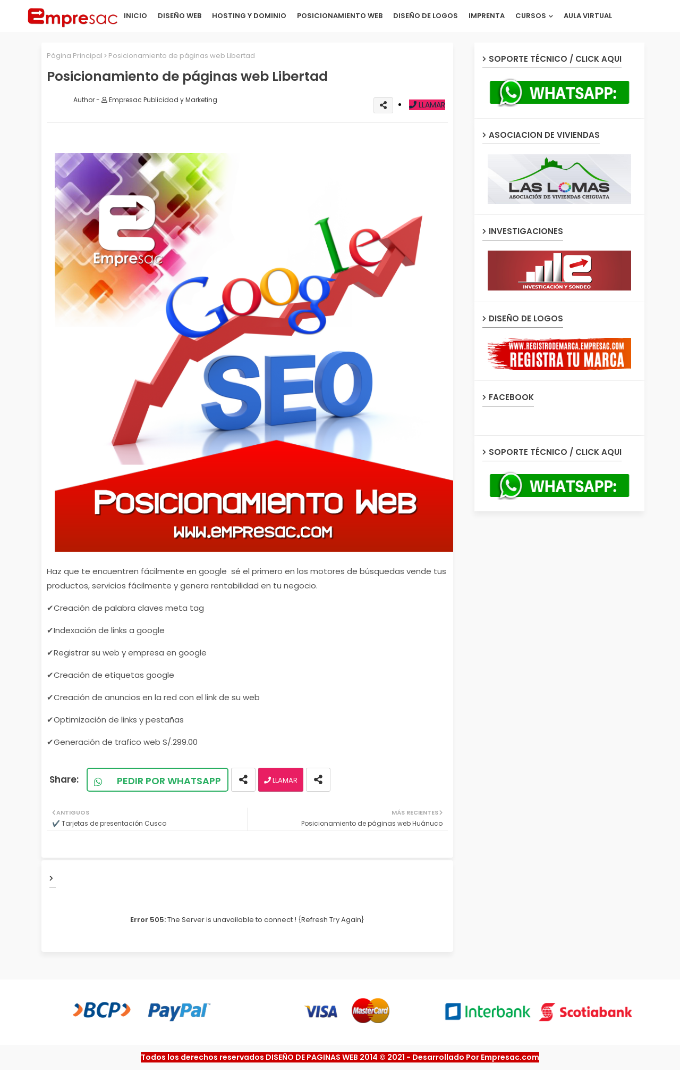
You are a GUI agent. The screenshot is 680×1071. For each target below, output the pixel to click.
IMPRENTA (487, 16)
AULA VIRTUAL (588, 16)
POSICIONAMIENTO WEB (339, 16)
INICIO (135, 16)
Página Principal (75, 56)
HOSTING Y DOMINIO (249, 16)
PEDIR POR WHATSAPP (163, 780)
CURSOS (530, 16)
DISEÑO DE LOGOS (425, 16)
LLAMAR (427, 104)
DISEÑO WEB (179, 16)
